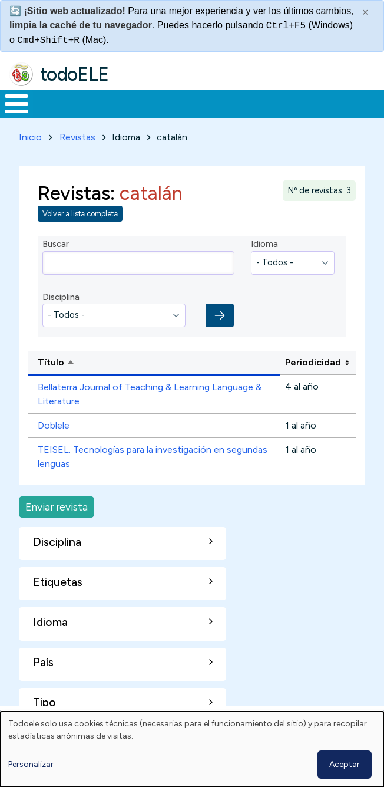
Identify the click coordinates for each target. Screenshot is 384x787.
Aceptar (344, 764)
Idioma (264, 244)
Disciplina (61, 297)
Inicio (30, 137)
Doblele (53, 425)
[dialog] (192, 749)
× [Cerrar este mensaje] (365, 12)
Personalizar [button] (31, 764)
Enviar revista (56, 506)
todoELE (74, 74)
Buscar (55, 244)
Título (101, 363)
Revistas (77, 137)
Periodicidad (313, 362)
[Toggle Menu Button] (16, 104)
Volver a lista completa (80, 213)
